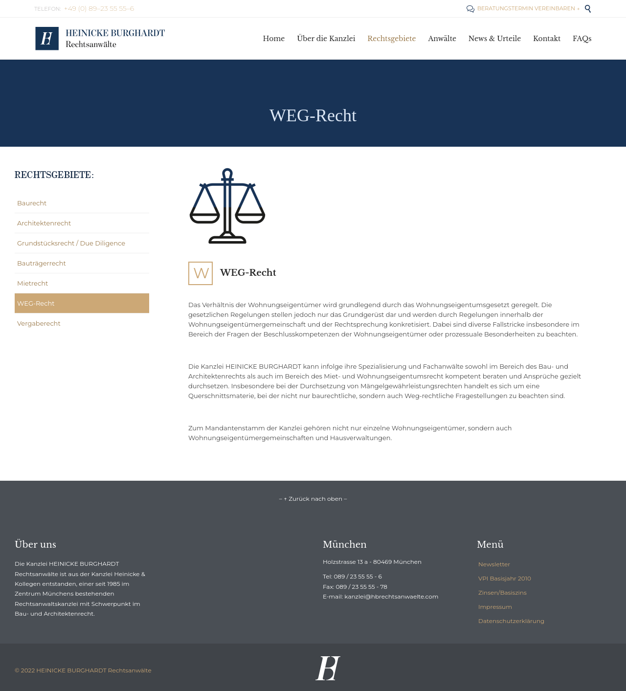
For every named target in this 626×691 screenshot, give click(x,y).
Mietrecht (32, 283)
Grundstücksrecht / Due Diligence (71, 243)
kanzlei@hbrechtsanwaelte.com (391, 596)
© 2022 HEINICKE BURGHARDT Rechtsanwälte (83, 670)
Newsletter (494, 564)
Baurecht (31, 203)
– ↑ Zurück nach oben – (313, 498)
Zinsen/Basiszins (502, 592)
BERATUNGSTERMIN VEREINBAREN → (523, 8)
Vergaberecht (39, 323)
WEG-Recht (35, 303)
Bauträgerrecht (41, 263)
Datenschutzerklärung (511, 620)
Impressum (495, 606)
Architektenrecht (44, 223)
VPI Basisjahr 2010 (504, 578)
